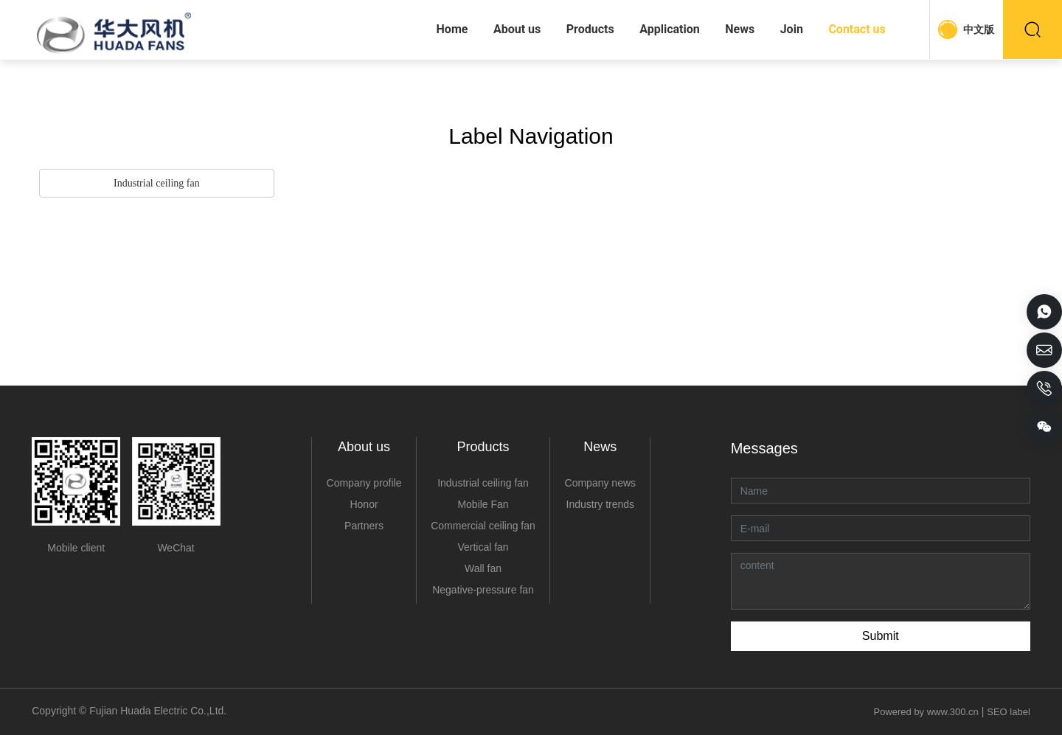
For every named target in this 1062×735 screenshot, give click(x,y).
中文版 (978, 29)
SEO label (1008, 711)
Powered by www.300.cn (925, 711)
